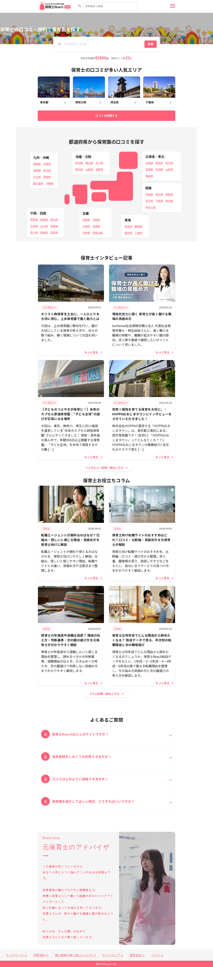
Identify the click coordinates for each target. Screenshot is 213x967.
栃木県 (159, 194)
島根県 (44, 219)
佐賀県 (47, 164)
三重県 (138, 233)
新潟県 (79, 163)
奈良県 (86, 232)
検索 (150, 44)
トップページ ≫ (16, 955)
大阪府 (86, 226)
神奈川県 (150, 207)
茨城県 (149, 194)
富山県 (89, 163)
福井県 (79, 169)
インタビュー (50, 307)
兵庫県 (96, 226)
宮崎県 (47, 177)
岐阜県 (128, 226)
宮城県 (149, 169)
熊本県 (47, 170)
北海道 (149, 163)
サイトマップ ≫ (112, 955)
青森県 (159, 163)
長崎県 (37, 170)
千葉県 (159, 201)
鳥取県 (34, 219)
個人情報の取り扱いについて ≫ (75, 955)
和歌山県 (98, 232)
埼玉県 (149, 201)
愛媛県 (44, 232)
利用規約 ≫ (41, 955)
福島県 (149, 176)
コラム (46, 528)
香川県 (34, 232)
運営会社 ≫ (137, 955)
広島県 (34, 226)
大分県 (37, 177)
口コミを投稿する (106, 115)
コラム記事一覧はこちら (104, 694)
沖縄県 (49, 183)
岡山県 (54, 219)
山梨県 (89, 169)
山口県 (44, 226)
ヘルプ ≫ (157, 955)
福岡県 (37, 164)
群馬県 (169, 194)
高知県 (54, 232)
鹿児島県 (38, 183)
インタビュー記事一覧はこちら (104, 468)
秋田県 (159, 169)
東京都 (169, 201)
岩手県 (169, 163)
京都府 (96, 220)
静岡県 (138, 226)
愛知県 (128, 233)
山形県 (169, 169)
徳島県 (54, 226)
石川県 (99, 163)
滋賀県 (86, 220)
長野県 (99, 169)
